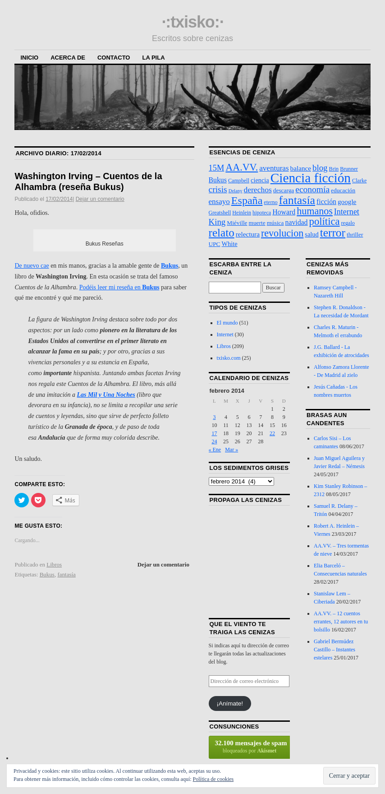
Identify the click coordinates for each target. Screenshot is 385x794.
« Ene (215, 449)
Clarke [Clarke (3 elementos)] (359, 180)
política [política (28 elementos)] (324, 221)
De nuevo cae (31, 265)
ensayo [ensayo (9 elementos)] (219, 201)
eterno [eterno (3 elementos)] (270, 202)
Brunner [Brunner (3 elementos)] (349, 169)
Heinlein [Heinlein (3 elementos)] (241, 212)
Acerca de (67, 57)
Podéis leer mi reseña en (119, 287)
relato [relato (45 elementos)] (221, 233)
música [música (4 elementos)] (275, 222)
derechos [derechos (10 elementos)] (257, 189)
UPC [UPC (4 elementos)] (214, 244)
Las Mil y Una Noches (106, 394)
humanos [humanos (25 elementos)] (315, 211)
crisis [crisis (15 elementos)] (218, 189)
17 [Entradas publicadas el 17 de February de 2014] (214, 433)
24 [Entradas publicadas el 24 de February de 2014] (214, 441)
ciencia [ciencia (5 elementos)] (260, 180)
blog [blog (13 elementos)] (320, 167)
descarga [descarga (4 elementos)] (283, 190)
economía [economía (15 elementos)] (312, 189)
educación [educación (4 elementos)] (343, 190)
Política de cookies (213, 779)
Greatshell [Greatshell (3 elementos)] (220, 212)
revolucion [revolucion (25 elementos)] (282, 233)
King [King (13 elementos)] (217, 222)
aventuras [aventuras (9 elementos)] (274, 168)
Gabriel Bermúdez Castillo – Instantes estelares (334, 649)
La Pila (153, 57)
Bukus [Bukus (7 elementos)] (218, 180)
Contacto (113, 57)
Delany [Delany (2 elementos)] (236, 190)
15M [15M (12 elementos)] (217, 167)
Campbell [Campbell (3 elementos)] (238, 180)
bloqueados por (249, 746)
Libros (54, 564)
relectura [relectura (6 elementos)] (248, 234)
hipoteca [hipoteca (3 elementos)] (261, 212)
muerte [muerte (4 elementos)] (257, 222)
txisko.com (229, 358)
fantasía (66, 574)
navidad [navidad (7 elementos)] (296, 222)
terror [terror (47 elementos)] (332, 232)
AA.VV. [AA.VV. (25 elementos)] (241, 167)
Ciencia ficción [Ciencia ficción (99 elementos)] (310, 178)
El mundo (227, 323)
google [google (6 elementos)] (347, 201)
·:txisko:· (192, 22)
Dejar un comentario (100, 199)
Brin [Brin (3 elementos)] (334, 169)
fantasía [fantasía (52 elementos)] (297, 200)
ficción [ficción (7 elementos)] (326, 201)
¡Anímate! (230, 703)
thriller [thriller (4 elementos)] (355, 234)
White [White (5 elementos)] (230, 243)
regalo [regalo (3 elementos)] (348, 223)
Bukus (169, 265)
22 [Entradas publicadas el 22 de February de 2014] (272, 433)
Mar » (231, 449)
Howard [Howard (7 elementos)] (283, 212)
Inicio (29, 57)
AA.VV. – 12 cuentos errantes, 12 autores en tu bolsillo (341, 621)
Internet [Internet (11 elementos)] (346, 211)
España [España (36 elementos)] (246, 200)
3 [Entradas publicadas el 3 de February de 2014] (214, 417)
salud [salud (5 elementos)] (311, 234)
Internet (225, 334)
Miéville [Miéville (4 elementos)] (237, 222)
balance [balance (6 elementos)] (300, 168)
